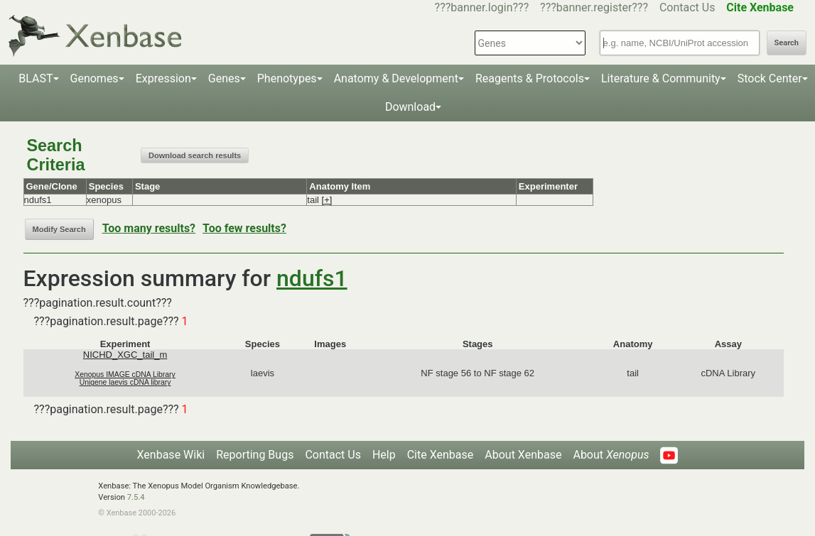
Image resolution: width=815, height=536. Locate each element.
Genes (224, 78)
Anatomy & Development (396, 78)
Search (786, 43)
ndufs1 (311, 278)
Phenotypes (287, 78)
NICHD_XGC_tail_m (125, 354)
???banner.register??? (594, 7)
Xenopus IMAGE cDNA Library (125, 374)
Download (410, 107)
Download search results (195, 155)
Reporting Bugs (254, 454)
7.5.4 (136, 497)
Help (384, 454)
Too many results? (148, 228)
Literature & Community (660, 78)
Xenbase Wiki (171, 454)
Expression (163, 78)
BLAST (35, 78)
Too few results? (244, 228)
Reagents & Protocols (529, 78)
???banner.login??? (482, 7)
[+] (327, 200)
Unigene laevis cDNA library (125, 382)
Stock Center (770, 78)
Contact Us (687, 7)
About (611, 454)
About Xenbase (523, 454)
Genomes (94, 78)
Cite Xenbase (440, 454)
